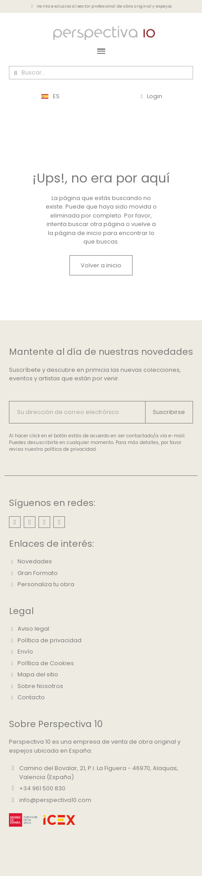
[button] (101, 265)
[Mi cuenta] (151, 96)
